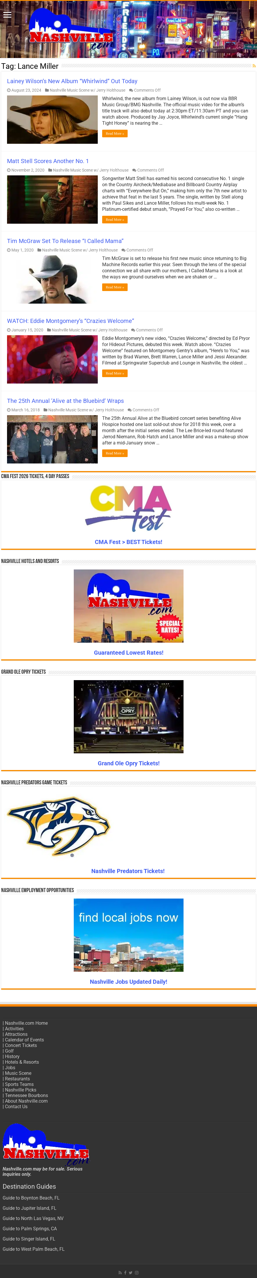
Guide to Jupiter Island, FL (29, 1208)
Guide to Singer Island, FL (29, 1239)
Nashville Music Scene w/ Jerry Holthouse (87, 90)
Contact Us (16, 1106)
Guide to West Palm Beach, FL (34, 1249)
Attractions (16, 1034)
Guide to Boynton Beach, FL (31, 1198)
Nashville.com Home (26, 1023)
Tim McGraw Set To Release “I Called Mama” (65, 240)
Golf (9, 1051)
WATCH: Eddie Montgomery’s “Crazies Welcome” (70, 320)
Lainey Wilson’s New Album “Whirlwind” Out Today (72, 81)
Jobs (10, 1067)
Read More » (115, 133)
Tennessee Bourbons (26, 1095)
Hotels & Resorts (22, 1062)
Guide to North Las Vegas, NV (33, 1218)
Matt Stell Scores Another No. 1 (48, 161)
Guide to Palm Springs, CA (30, 1228)
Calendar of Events (24, 1040)
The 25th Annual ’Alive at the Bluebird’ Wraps (65, 400)
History (12, 1056)
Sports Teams (19, 1084)
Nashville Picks (20, 1090)
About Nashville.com (26, 1101)
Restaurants (17, 1079)
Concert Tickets (21, 1045)
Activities (14, 1028)
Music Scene (18, 1073)
